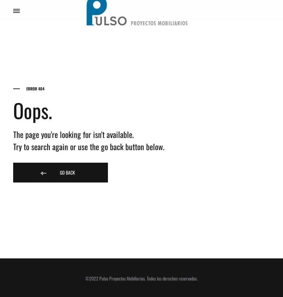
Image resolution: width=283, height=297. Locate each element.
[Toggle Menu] (16, 10)
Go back (57, 173)
